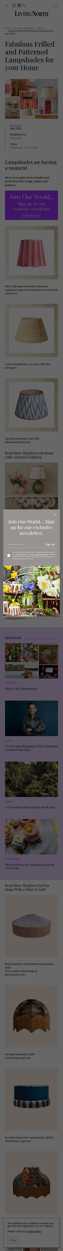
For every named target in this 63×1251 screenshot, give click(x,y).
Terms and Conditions (40, 554)
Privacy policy (21, 554)
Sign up (50, 544)
